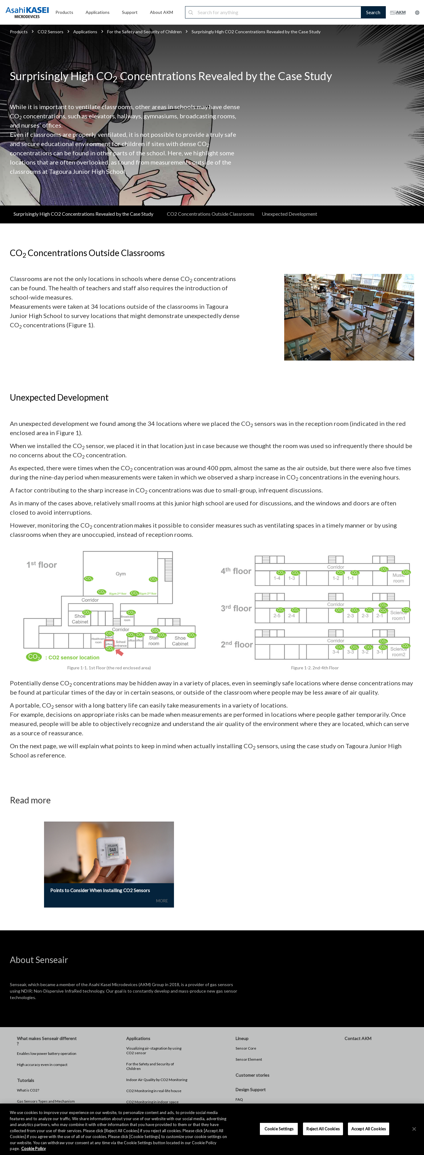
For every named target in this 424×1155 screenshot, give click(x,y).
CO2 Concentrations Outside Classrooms (210, 214)
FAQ (239, 1100)
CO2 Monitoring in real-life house (153, 1091)
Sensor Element (249, 1060)
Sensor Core (246, 1049)
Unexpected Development (289, 214)
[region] (212, 1129)
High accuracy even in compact (42, 1065)
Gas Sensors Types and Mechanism (46, 1102)
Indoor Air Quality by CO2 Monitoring (156, 1080)
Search (373, 12)
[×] (414, 1129)
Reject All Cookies (322, 1128)
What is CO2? (28, 1090)
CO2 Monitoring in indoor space (152, 1102)
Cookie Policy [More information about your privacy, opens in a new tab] (33, 1148)
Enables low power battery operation (46, 1054)
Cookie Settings (278, 1128)
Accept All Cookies (368, 1128)
